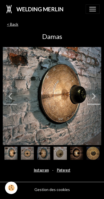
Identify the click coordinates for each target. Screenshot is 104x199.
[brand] (34, 9)
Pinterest (63, 170)
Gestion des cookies (52, 189)
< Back (12, 24)
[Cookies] (11, 188)
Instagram (41, 170)
